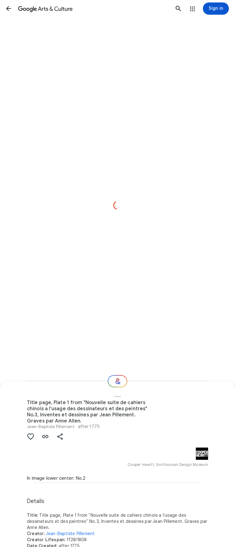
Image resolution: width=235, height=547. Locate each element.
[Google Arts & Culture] (93, 8)
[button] (8, 8)
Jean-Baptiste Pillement (50, 426)
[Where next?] (117, 381)
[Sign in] (216, 8)
